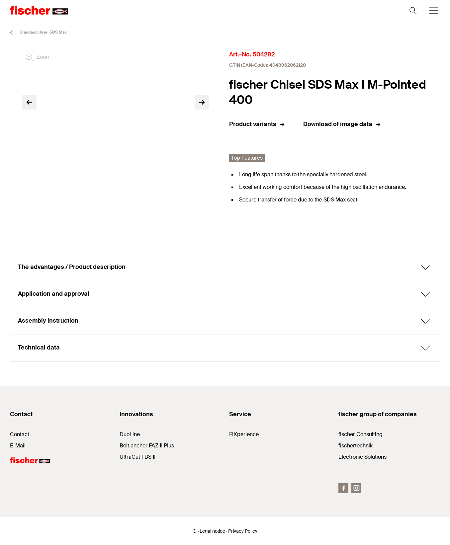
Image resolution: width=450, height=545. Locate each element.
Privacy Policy (242, 531)
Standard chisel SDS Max (35, 32)
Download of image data (342, 124)
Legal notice (212, 531)
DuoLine (130, 434)
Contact (19, 434)
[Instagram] (356, 488)
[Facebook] (343, 488)
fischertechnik (355, 445)
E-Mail (18, 445)
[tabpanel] (53, 180)
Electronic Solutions (362, 456)
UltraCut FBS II (137, 456)
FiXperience (244, 434)
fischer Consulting (360, 434)
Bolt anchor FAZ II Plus (147, 445)
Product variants (257, 124)
